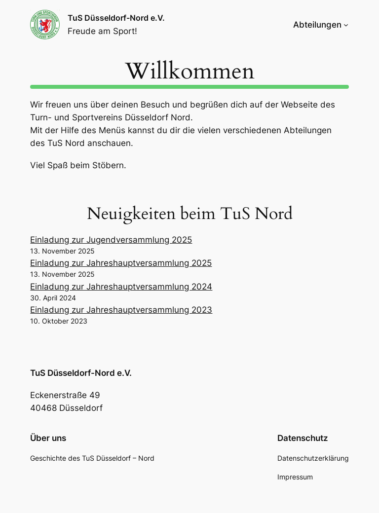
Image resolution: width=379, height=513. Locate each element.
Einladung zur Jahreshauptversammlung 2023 (121, 310)
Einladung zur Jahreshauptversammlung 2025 (121, 263)
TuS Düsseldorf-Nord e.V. (116, 18)
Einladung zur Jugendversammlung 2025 (111, 240)
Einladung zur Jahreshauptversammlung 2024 (121, 287)
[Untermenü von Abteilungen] (345, 24)
